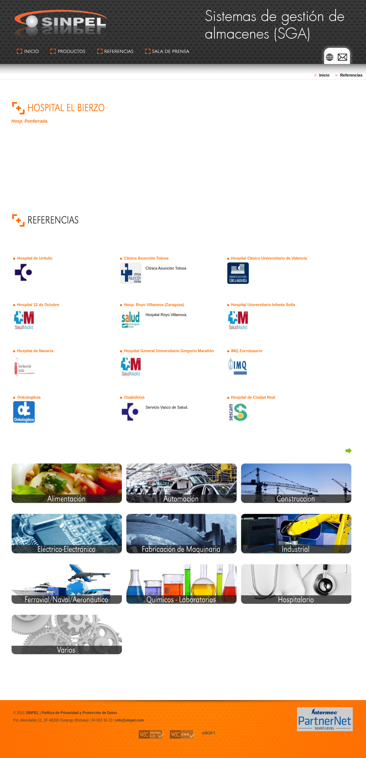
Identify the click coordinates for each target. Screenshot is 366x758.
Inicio (324, 75)
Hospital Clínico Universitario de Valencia (269, 258)
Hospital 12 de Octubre (38, 304)
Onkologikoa (28, 397)
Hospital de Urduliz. (35, 258)
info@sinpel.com (129, 720)
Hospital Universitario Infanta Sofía (263, 304)
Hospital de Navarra (35, 351)
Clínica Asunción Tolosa (146, 258)
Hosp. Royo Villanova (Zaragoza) (154, 304)
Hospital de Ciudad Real (253, 397)
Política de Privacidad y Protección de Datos (79, 713)
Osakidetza (134, 397)
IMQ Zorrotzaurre (246, 351)
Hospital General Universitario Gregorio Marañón (169, 351)
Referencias (351, 75)
